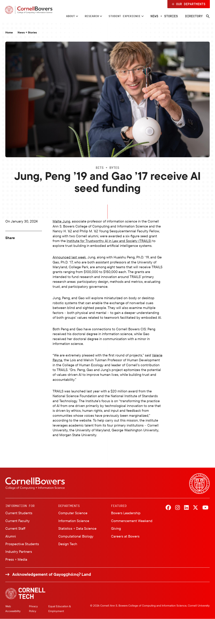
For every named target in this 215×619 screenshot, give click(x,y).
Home (9, 32)
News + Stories (165, 16)
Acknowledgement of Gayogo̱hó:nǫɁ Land (51, 574)
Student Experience (123, 16)
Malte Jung (61, 221)
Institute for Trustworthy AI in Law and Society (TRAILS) (109, 241)
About (65, 16)
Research (88, 16)
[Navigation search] (208, 16)
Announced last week (69, 257)
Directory (195, 16)
